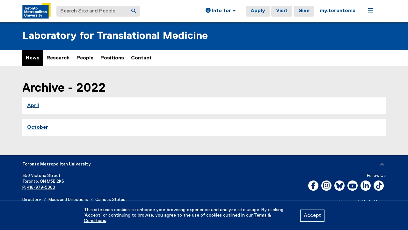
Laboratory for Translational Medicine (115, 36)
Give (304, 10)
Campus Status (110, 200)
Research (58, 58)
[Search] (133, 11)
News (33, 58)
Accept (312, 215)
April (33, 105)
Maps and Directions (68, 200)
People (84, 58)
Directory (31, 200)
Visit (282, 10)
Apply (258, 10)
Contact (141, 58)
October (37, 127)
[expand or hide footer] (382, 164)
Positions (112, 58)
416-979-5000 (41, 188)
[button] (220, 11)
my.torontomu (337, 10)
